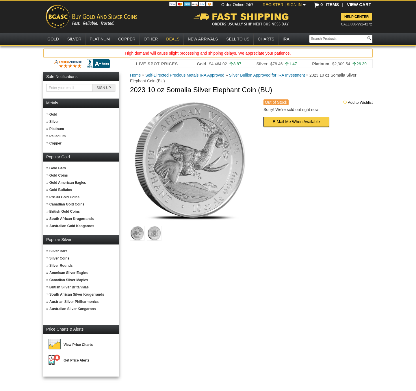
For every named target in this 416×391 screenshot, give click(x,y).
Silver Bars (58, 251)
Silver (54, 122)
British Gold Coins (64, 212)
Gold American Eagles (67, 183)
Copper (55, 143)
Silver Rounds (61, 266)
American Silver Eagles (68, 273)
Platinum (56, 129)
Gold (53, 114)
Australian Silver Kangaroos (72, 309)
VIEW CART (359, 4)
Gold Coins (58, 175)
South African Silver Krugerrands (76, 294)
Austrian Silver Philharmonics (74, 302)
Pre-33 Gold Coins (64, 197)
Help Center (356, 17)
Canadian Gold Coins (66, 204)
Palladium (57, 136)
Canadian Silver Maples (68, 280)
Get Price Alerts (77, 360)
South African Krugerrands (71, 219)
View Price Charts (78, 345)
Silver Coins (59, 258)
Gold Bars (57, 168)
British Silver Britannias (69, 287)
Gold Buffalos (60, 190)
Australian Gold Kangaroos (71, 226)
